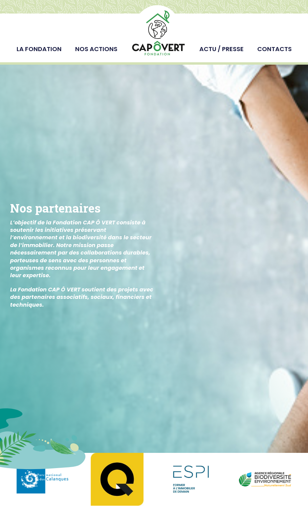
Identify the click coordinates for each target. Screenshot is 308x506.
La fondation (39, 49)
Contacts (274, 49)
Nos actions (96, 49)
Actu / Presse (221, 49)
